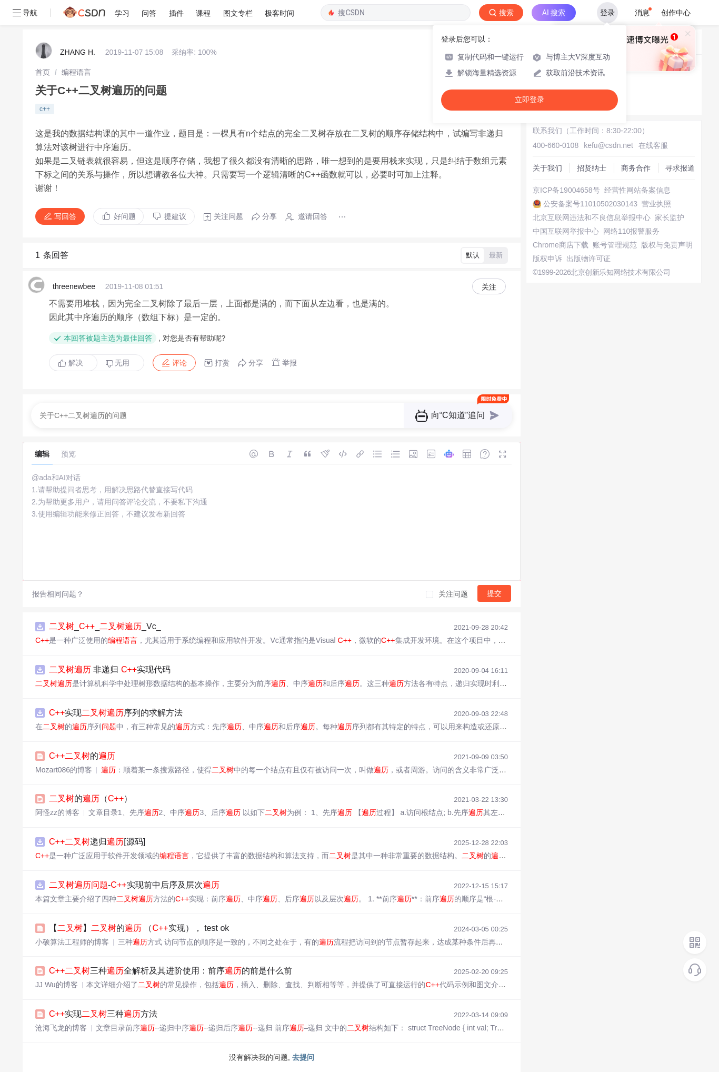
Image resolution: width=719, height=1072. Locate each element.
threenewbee (74, 286)
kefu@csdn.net (608, 145)
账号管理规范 (615, 245)
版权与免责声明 (667, 245)
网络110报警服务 (631, 231)
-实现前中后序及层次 (134, 884)
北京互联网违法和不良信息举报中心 (592, 217)
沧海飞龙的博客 (61, 1028)
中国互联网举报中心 (566, 231)
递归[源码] (97, 841)
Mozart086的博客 (63, 770)
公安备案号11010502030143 (590, 204)
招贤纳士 (591, 168)
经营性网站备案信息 (637, 190)
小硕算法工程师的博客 (72, 942)
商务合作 (636, 168)
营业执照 (656, 204)
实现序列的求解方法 (116, 712)
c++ (44, 109)
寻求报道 (680, 168)
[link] (42, 72)
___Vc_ (105, 626)
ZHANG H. (77, 52)
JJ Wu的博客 (56, 984)
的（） (90, 798)
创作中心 (676, 12)
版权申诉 (547, 258)
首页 (42, 72)
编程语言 (76, 72)
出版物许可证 (588, 258)
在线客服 (653, 145)
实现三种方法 (103, 1013)
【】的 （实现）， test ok (139, 928)
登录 (607, 12)
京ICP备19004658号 (566, 190)
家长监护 (669, 217)
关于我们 (547, 168)
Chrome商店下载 (560, 245)
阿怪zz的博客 (57, 812)
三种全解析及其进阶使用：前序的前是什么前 (170, 970)
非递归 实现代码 (110, 669)
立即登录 (529, 100)
